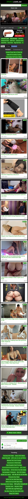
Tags (9, 497)
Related (7, 49)
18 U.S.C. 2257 (20, 497)
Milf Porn (12, 40)
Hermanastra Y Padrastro (9, 472)
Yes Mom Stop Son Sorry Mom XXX (14, 491)
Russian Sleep (5, 469)
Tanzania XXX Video (8, 455)
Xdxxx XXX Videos (20, 455)
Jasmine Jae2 (5, 38)
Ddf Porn (20, 38)
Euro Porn (10, 42)
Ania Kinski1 (13, 38)
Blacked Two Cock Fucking (14, 460)
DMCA (13, 497)
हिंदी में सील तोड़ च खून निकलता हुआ (14, 488)
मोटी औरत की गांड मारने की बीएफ (19, 474)
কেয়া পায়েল (23, 467)
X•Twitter (8, 46)
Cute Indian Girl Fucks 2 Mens (14, 57)
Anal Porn (3, 42)
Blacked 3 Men (18, 486)
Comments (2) (18, 49)
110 (25, 27)
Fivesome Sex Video (14, 477)
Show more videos (14, 432)
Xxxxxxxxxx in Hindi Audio (14, 462)
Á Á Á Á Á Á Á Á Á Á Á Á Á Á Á (10, 467)
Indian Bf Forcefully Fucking (14, 54)
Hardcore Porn (5, 40)
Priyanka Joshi (9, 486)
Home (5, 497)
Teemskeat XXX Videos (7, 484)
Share (2, 46)
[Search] (11, 5)
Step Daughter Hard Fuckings (14, 465)
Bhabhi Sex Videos (6, 474)
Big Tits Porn (17, 42)
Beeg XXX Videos (14, 493)
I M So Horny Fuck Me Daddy (18, 469)
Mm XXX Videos (21, 472)
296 (20, 27)
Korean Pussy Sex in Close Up (14, 52)
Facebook (14, 46)
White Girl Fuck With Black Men (14, 481)
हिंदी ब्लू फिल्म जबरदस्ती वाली (20, 484)
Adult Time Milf (6, 458)
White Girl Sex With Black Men (14, 479)
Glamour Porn (19, 40)
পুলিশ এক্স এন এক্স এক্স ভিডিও (18, 458)
